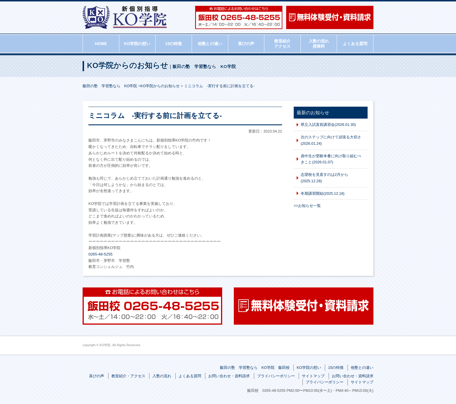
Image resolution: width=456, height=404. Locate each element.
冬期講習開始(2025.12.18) (323, 193)
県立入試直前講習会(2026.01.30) (328, 124)
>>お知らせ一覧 (307, 205)
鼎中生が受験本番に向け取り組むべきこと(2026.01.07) (331, 159)
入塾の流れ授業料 (319, 44)
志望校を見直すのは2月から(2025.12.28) (324, 177)
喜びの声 (246, 43)
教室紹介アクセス (282, 44)
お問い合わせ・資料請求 (229, 376)
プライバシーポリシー (276, 376)
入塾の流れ (161, 376)
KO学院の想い (137, 43)
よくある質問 (355, 43)
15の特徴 (173, 43)
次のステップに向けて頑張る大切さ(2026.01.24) (331, 140)
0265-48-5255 (100, 254)
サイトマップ (313, 376)
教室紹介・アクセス (128, 376)
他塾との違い (210, 43)
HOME (101, 43)
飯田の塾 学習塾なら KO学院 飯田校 (255, 367)
